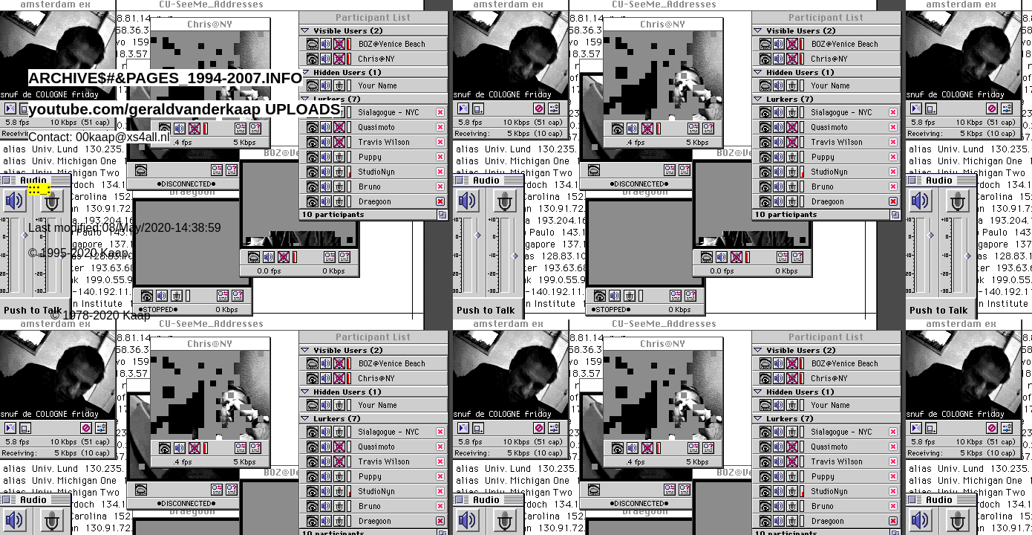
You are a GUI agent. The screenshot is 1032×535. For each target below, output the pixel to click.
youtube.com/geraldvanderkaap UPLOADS (184, 108)
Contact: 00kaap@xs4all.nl (99, 137)
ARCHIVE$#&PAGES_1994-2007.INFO (165, 77)
